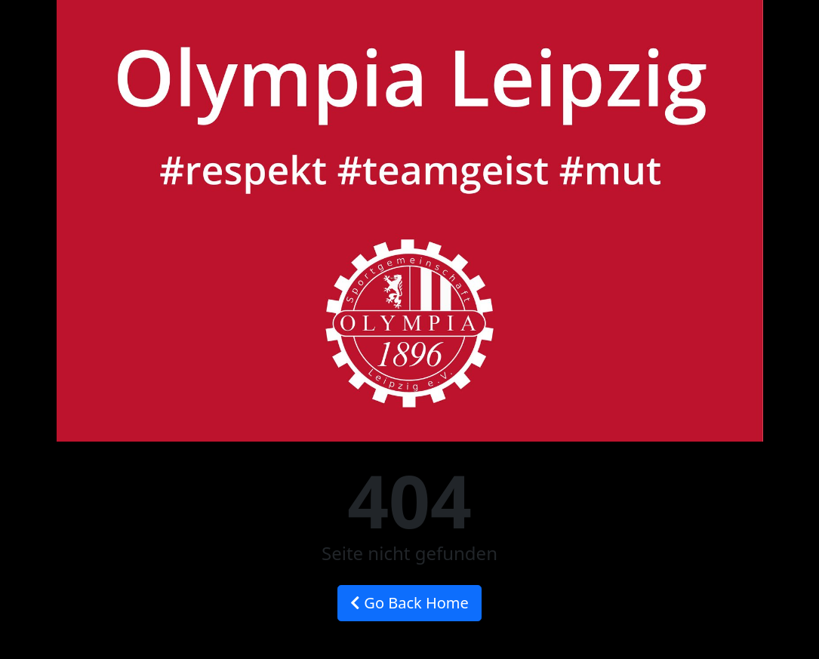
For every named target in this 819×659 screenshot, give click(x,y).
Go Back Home (409, 603)
